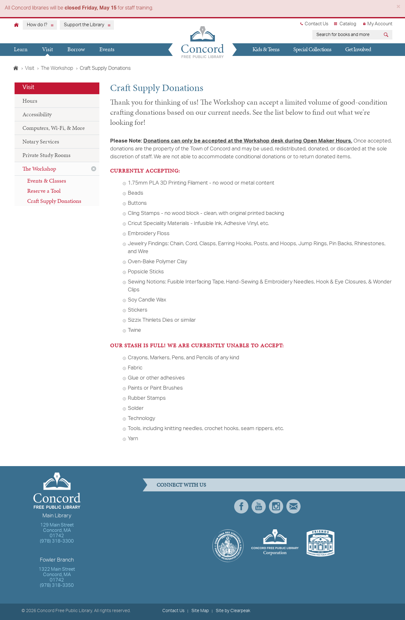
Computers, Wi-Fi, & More (53, 128)
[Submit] (387, 36)
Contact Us (316, 24)
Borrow (76, 49)
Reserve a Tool (44, 191)
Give (254, 61)
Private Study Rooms (46, 155)
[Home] (16, 24)
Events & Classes (46, 181)
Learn (21, 49)
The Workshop (57, 68)
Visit (47, 49)
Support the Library (84, 25)
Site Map (200, 611)
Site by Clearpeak (233, 611)
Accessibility (37, 114)
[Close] (398, 8)
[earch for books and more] (347, 35)
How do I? (37, 25)
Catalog (348, 24)
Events (107, 49)
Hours (29, 101)
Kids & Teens (265, 49)
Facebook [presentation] (241, 506)
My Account (379, 24)
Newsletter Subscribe (293, 506)
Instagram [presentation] (276, 506)
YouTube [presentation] (259, 506)
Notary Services (40, 141)
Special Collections (312, 49)
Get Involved (358, 49)
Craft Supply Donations (54, 201)
